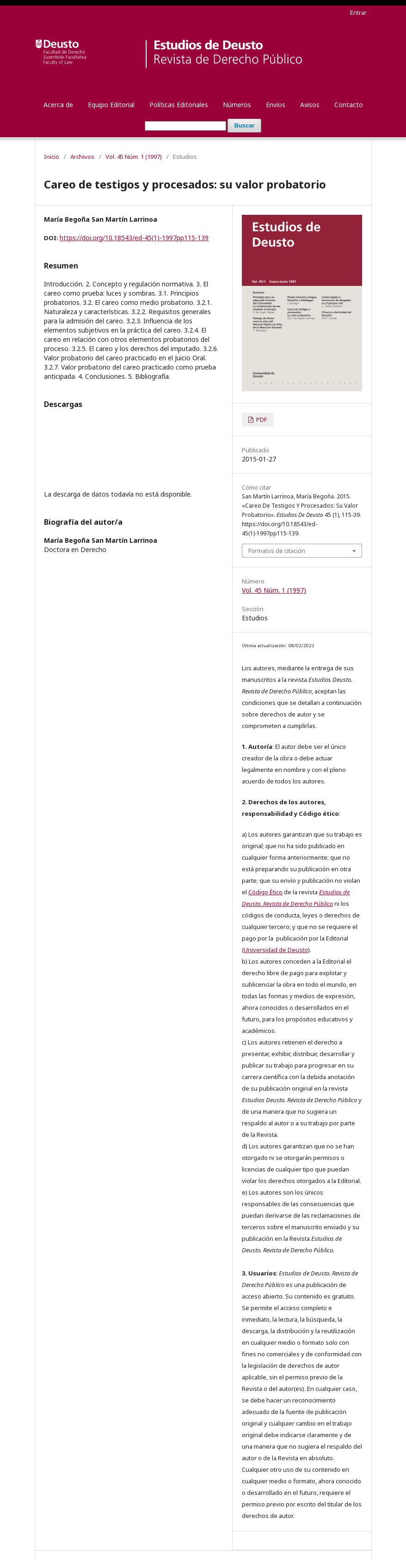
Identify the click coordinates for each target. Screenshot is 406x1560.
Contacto (348, 104)
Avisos (310, 104)
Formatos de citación (276, 550)
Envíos (275, 104)
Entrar (358, 12)
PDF (261, 419)
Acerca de (58, 104)
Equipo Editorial (111, 104)
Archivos (82, 156)
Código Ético (265, 892)
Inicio (51, 156)
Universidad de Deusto (276, 950)
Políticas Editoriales (178, 104)
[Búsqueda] (185, 126)
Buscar (244, 125)
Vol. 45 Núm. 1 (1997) (133, 156)
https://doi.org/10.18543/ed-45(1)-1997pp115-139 (134, 237)
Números (237, 104)
